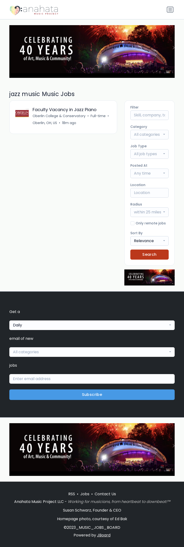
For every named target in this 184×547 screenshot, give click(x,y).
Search (149, 254)
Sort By (136, 233)
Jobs (84, 494)
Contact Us (105, 494)
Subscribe (92, 394)
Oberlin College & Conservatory (59, 116)
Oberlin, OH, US (45, 122)
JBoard (103, 535)
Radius (136, 204)
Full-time (98, 116)
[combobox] (149, 134)
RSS (71, 494)
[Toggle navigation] (170, 9)
